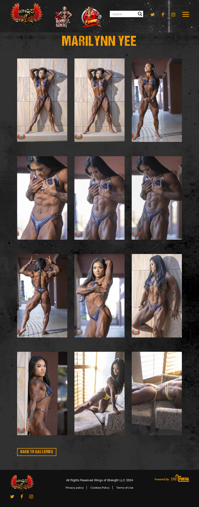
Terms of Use (124, 487)
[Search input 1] (126, 13)
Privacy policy (75, 487)
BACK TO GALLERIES (36, 452)
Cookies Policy (100, 487)
